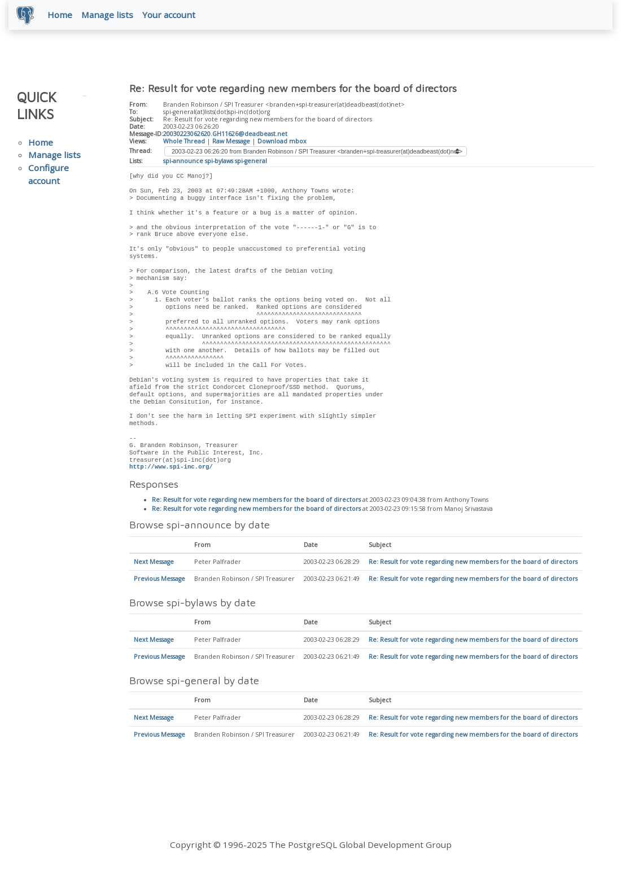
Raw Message (231, 142)
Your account (169, 15)
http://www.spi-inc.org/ (171, 468)
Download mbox (282, 142)
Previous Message (159, 580)
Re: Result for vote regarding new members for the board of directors (256, 501)
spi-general (251, 161)
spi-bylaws (219, 161)
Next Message (154, 563)
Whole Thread (184, 142)
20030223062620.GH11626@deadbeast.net (225, 135)
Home (61, 15)
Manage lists (108, 15)
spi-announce (183, 161)
